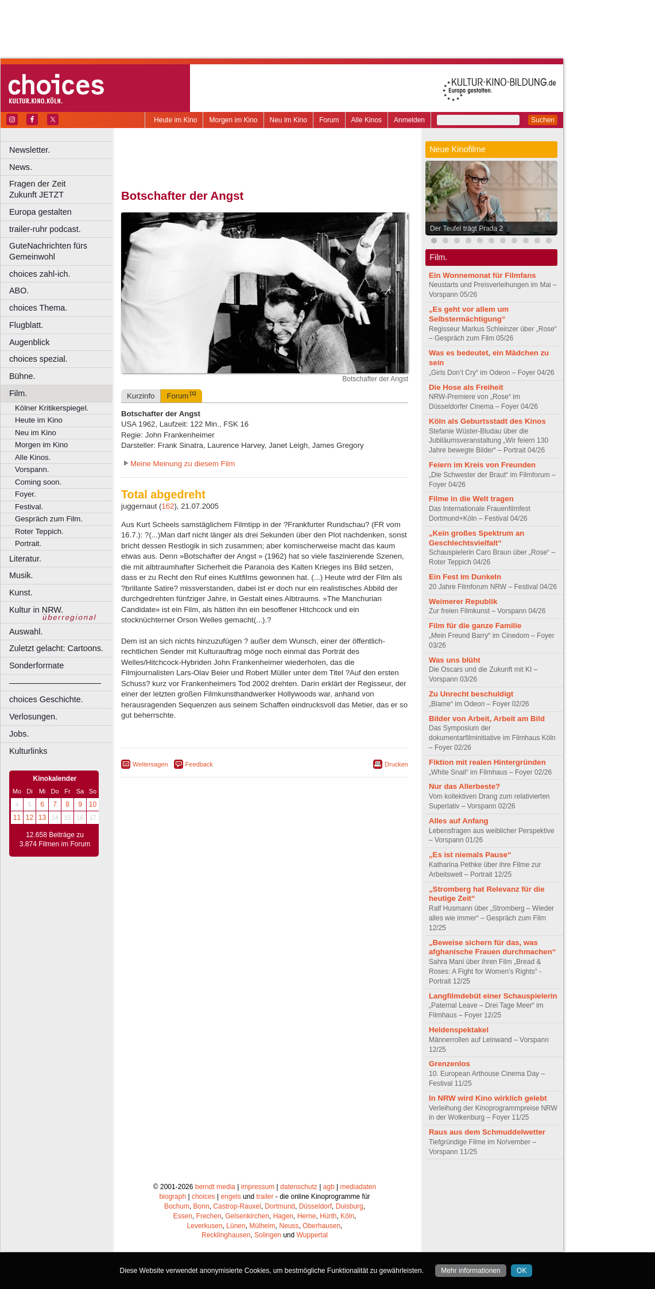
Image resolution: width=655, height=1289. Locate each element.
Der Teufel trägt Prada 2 (466, 228)
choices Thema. (38, 307)
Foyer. (25, 494)
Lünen (235, 1226)
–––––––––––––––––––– (55, 682)
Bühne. (22, 376)
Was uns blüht (454, 660)
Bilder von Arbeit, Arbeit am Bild (487, 718)
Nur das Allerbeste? (464, 786)
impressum (258, 1187)
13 (42, 818)
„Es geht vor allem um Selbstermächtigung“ (469, 314)
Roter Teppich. (39, 531)
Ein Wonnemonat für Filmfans (482, 275)
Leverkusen (205, 1226)
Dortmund (280, 1206)
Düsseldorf (315, 1206)
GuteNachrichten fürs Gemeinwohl (48, 251)
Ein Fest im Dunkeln (465, 576)
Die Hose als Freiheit (466, 387)
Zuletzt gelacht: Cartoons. (56, 648)
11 (17, 818)
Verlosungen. (33, 716)
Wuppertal (312, 1235)
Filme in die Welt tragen (471, 498)
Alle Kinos (366, 120)
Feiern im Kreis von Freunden (482, 464)
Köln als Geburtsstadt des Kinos (487, 421)
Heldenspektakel (459, 1029)
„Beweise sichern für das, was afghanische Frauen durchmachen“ (492, 947)
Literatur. (25, 558)
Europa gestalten (40, 211)
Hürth (328, 1216)
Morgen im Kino (233, 120)
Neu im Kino (288, 120)
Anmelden (409, 120)
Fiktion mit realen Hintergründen (487, 762)
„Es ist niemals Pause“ (470, 854)
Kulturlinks (28, 751)
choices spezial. (38, 358)
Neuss (289, 1226)
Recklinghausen (225, 1235)
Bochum (176, 1206)
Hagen (283, 1216)
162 (167, 506)
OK (521, 1271)
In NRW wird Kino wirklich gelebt (488, 1098)
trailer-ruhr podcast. (45, 229)
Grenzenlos (449, 1063)
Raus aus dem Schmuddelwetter (487, 1132)
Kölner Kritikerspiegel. (51, 408)
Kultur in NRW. (36, 609)
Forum (329, 120)
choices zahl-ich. (39, 273)
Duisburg (349, 1206)
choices (203, 1197)
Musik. (21, 575)
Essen (182, 1216)
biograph (172, 1197)
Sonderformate (36, 665)
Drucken (396, 764)
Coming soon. (38, 482)
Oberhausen (321, 1226)
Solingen (267, 1235)
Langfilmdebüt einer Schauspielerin (493, 996)
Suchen (543, 120)
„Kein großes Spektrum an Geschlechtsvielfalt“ (476, 538)
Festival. (29, 506)
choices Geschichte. (46, 699)
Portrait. (28, 543)
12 (29, 818)
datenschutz (298, 1187)
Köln (347, 1216)
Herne (306, 1216)
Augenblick (29, 342)
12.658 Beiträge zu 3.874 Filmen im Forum (55, 839)
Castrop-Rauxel (237, 1206)
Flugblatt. (26, 325)
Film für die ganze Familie (475, 625)
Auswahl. (25, 631)
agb (329, 1187)
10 (92, 804)
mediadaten (358, 1187)
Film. (18, 393)
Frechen (209, 1216)
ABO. (19, 290)
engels (230, 1197)
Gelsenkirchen (247, 1216)
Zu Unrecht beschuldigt (471, 694)
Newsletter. (29, 149)
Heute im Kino (175, 120)
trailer (264, 1197)
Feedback (199, 764)
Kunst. (21, 592)
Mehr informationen (470, 1271)
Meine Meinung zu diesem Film (182, 463)
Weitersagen (150, 764)
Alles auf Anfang (459, 820)
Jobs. (19, 733)
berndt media (215, 1187)
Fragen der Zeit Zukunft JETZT (62, 189)
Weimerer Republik (463, 601)
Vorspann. (32, 469)
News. (20, 167)
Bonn (201, 1206)
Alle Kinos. (33, 457)
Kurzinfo (140, 396)
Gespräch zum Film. (49, 518)
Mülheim (262, 1226)
